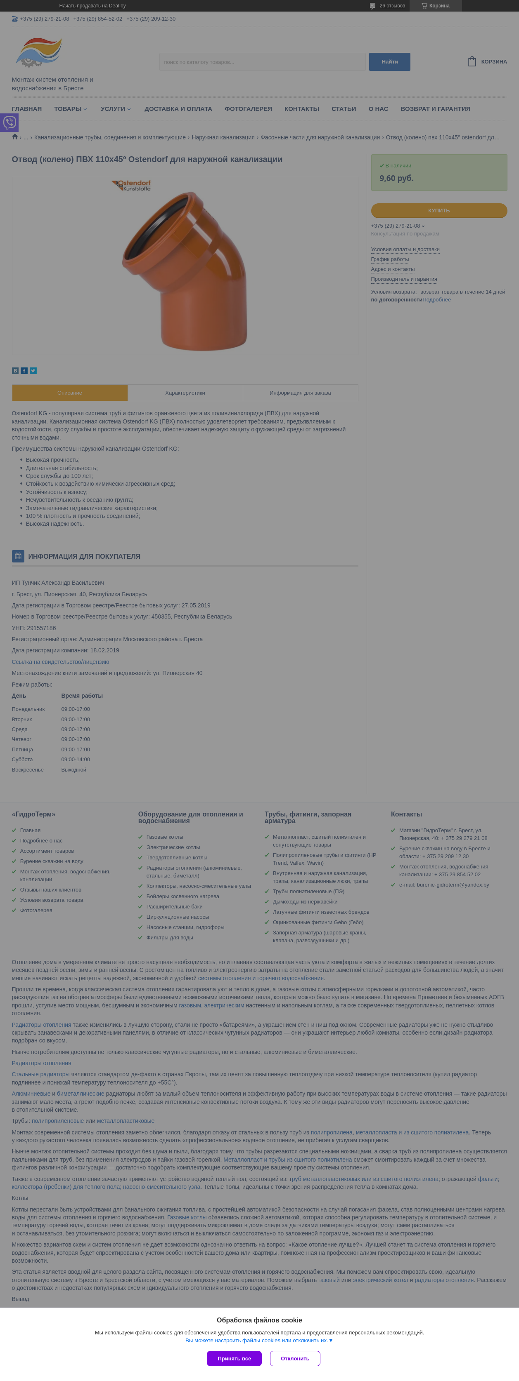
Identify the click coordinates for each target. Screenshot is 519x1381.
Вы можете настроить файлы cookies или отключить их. (256, 1340)
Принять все (234, 1358)
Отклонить (295, 1358)
